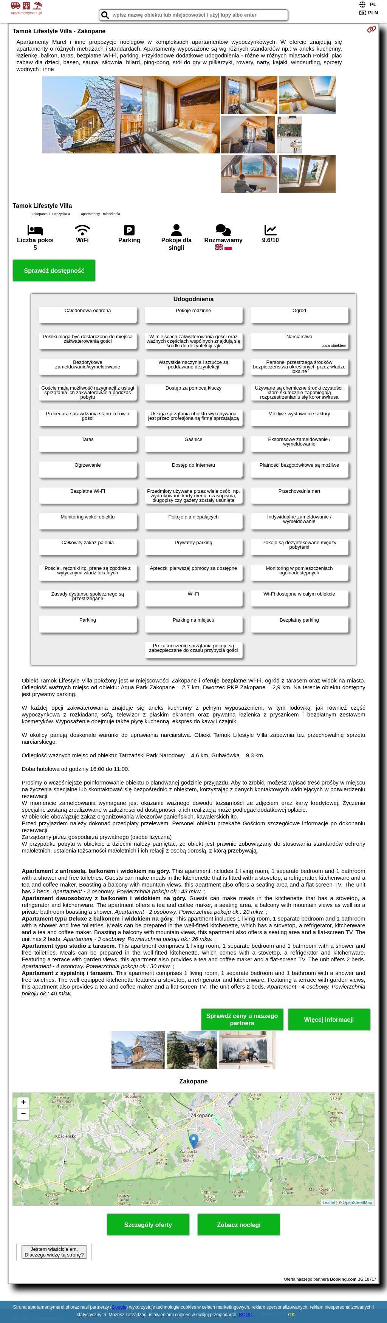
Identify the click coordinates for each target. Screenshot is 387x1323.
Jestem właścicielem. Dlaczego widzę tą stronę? (54, 1252)
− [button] (23, 1114)
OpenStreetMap (357, 1202)
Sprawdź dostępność (54, 271)
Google (119, 1307)
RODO (245, 1314)
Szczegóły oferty (148, 1225)
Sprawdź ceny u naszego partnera (242, 1019)
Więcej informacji (329, 1020)
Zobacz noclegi (239, 1225)
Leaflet (329, 1202)
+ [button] (23, 1103)
